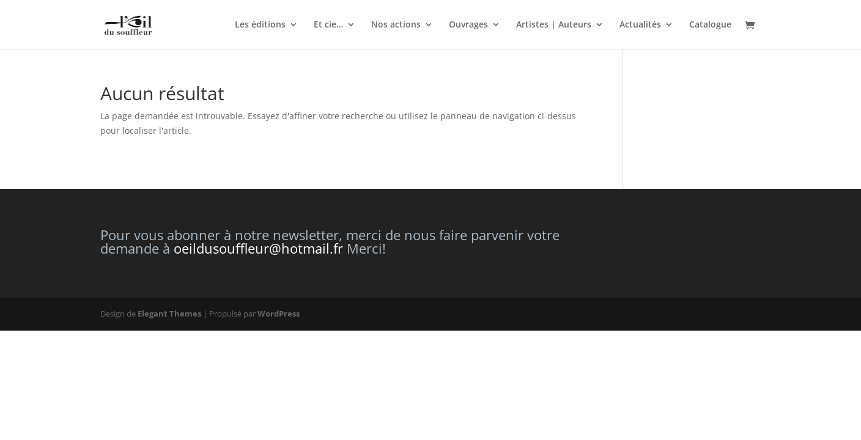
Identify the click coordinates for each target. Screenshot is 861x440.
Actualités (640, 25)
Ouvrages (468, 25)
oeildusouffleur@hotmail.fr (258, 248)
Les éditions (260, 25)
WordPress (278, 313)
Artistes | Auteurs (553, 25)
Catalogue (710, 25)
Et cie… (328, 25)
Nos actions (396, 25)
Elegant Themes (169, 313)
